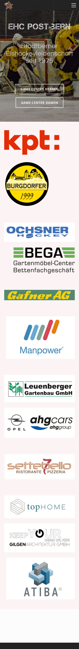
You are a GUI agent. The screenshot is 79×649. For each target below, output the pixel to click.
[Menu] (73, 5)
